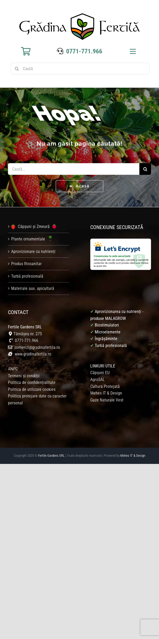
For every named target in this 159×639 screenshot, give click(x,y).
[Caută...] (73, 169)
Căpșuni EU (100, 372)
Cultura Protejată (105, 386)
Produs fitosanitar (26, 263)
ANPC (13, 368)
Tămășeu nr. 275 (28, 333)
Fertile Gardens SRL (51, 456)
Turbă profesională (27, 276)
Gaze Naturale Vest (106, 400)
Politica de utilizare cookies (31, 389)
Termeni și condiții (24, 375)
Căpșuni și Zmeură (33, 226)
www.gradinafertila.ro (32, 354)
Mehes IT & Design (106, 393)
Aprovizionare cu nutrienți (33, 251)
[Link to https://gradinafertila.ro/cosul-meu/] (26, 51)
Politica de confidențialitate (31, 382)
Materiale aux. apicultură (32, 288)
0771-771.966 (84, 51)
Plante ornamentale (32, 239)
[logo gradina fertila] (79, 15)
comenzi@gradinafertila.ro (37, 347)
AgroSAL (97, 379)
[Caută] (80, 68)
